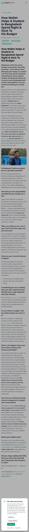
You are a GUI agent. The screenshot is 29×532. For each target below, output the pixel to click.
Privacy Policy (10, 528)
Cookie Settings (12, 521)
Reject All (10, 517)
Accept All (11, 524)
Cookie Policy (18, 528)
